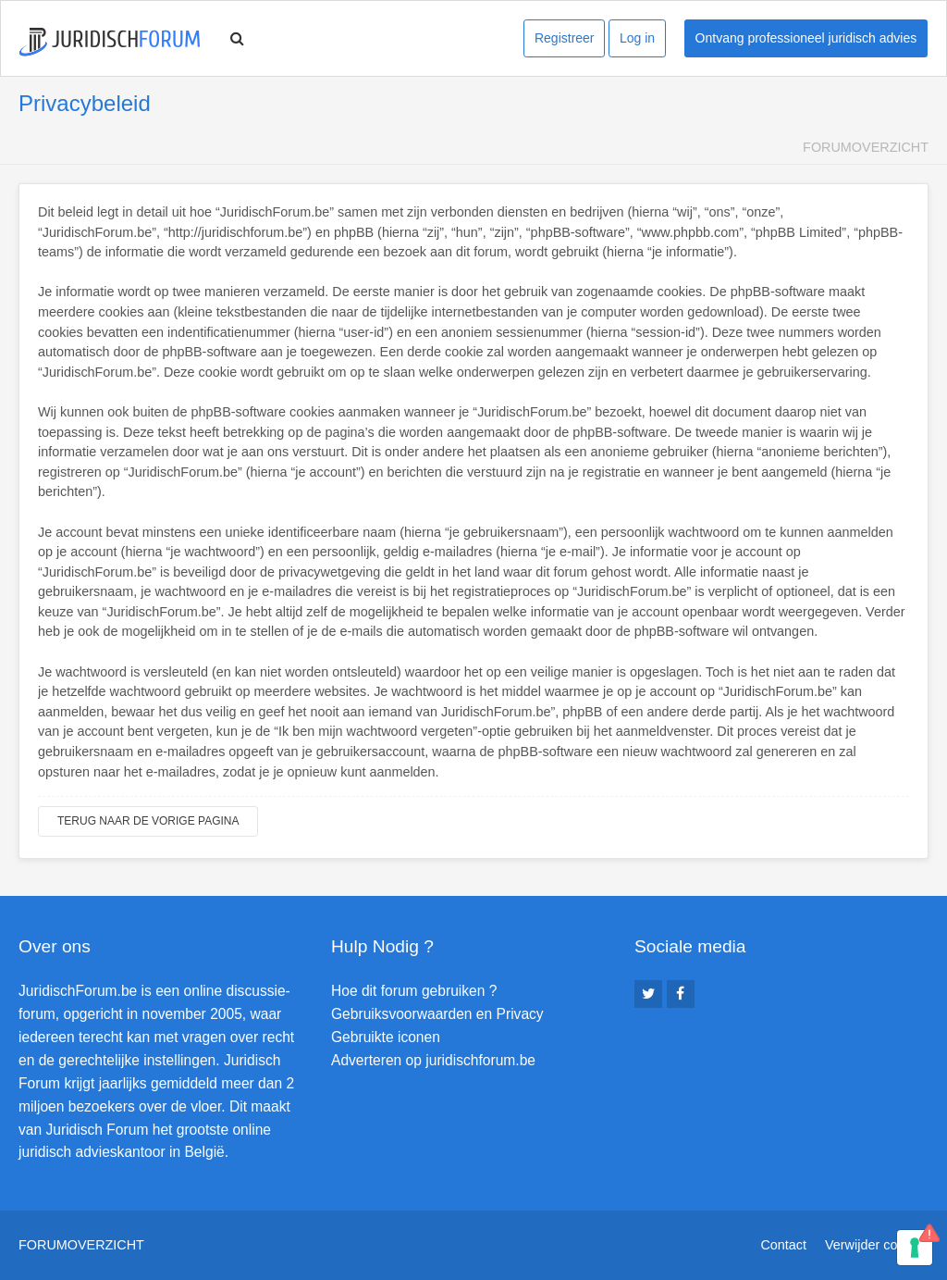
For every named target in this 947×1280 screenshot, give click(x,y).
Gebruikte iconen (385, 1037)
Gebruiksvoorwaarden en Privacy (437, 1014)
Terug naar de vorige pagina (148, 820)
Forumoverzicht (866, 147)
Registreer (565, 38)
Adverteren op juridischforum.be (433, 1060)
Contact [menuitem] (783, 1244)
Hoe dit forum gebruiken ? (414, 991)
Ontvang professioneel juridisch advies (806, 38)
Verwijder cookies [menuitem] (877, 1244)
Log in (637, 38)
